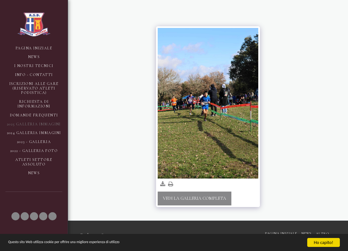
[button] (15, 216)
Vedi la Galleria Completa (194, 198)
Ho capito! (323, 242)
